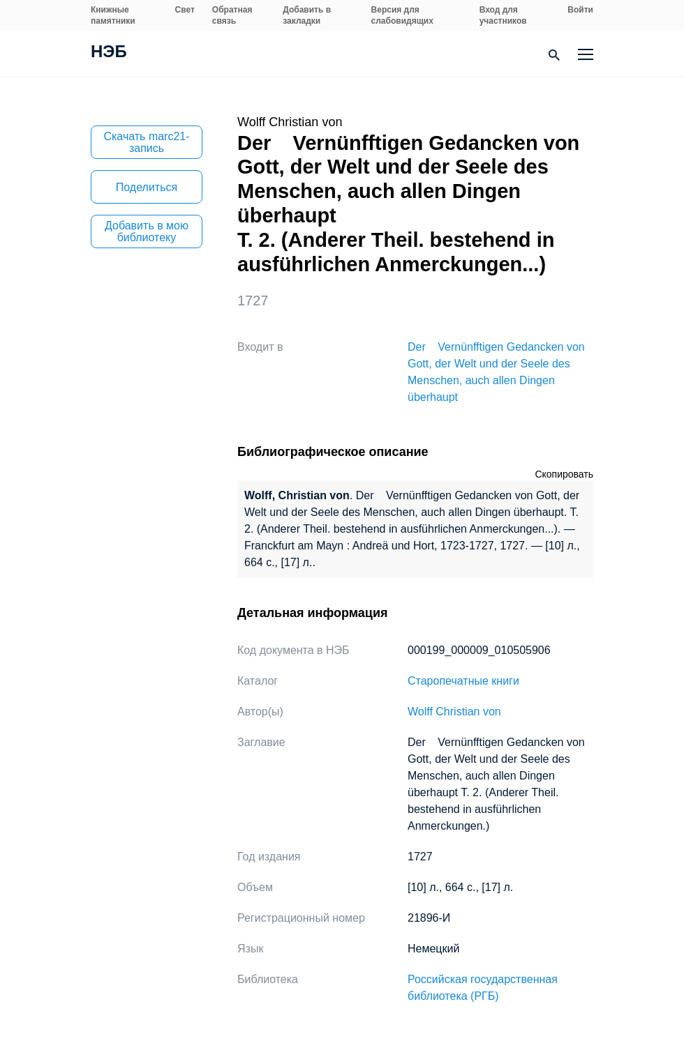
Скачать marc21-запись (146, 142)
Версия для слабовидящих (402, 15)
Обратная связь (232, 15)
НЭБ (109, 53)
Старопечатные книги (463, 681)
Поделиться (146, 187)
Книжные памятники (113, 15)
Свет (185, 10)
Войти (580, 10)
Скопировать (564, 474)
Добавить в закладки (307, 15)
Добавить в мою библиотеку (146, 231)
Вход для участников (503, 15)
